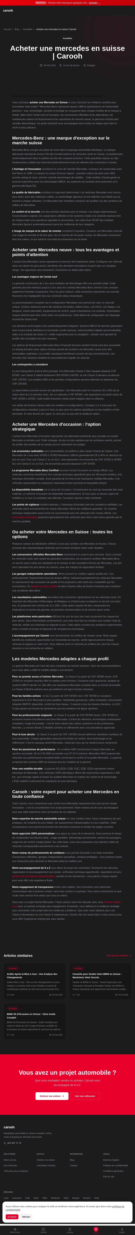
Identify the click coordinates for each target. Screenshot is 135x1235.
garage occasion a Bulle (44, 586)
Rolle (66, 1198)
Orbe (96, 1198)
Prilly (27, 1198)
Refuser (26, 1216)
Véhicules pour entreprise (16, 1171)
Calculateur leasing (46, 1165)
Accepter (12, 1216)
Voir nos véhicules (85, 1096)
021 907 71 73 (12, 1143)
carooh (8, 10)
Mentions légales (111, 1160)
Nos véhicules (10, 1165)
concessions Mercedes (24, 517)
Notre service (10, 1160)
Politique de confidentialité (115, 1165)
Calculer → (94, 2)
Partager (89, 65)
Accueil (7, 29)
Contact (73, 1165)
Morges (76, 1198)
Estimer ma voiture (52, 1096)
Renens (86, 1198)
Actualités (27, 29)
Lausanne (17, 1198)
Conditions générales (113, 1171)
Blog (17, 29)
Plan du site (108, 1176)
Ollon (44, 1198)
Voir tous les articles (119, 955)
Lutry (6, 1198)
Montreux (55, 1198)
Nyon (36, 1198)
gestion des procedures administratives (33, 876)
